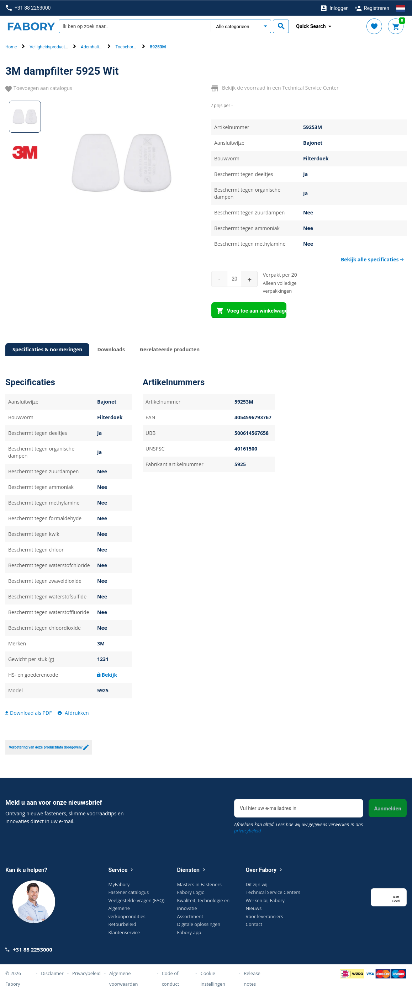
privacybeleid (247, 830)
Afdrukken (73, 712)
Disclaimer (52, 973)
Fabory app (189, 931)
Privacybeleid (86, 973)
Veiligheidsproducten (49, 46)
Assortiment (190, 915)
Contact (254, 924)
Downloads (111, 349)
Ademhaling (92, 46)
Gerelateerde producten (170, 349)
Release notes (252, 978)
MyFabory (119, 883)
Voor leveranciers (264, 915)
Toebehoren (126, 46)
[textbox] (135, 26)
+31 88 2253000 (28, 7)
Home (11, 46)
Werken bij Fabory (265, 899)
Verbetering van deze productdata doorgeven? (49, 746)
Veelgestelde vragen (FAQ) (136, 899)
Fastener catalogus (129, 892)
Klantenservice (124, 931)
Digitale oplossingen (199, 924)
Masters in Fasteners (199, 883)
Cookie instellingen (212, 978)
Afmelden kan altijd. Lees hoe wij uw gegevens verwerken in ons (298, 826)
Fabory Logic (190, 892)
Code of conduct (170, 978)
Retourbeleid (122, 924)
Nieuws (254, 908)
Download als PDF (28, 712)
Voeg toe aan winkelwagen (251, 310)
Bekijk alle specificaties (372, 259)
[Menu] (402, 892)
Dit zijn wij (257, 883)
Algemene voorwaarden (123, 978)
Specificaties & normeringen (47, 349)
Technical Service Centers (273, 892)
